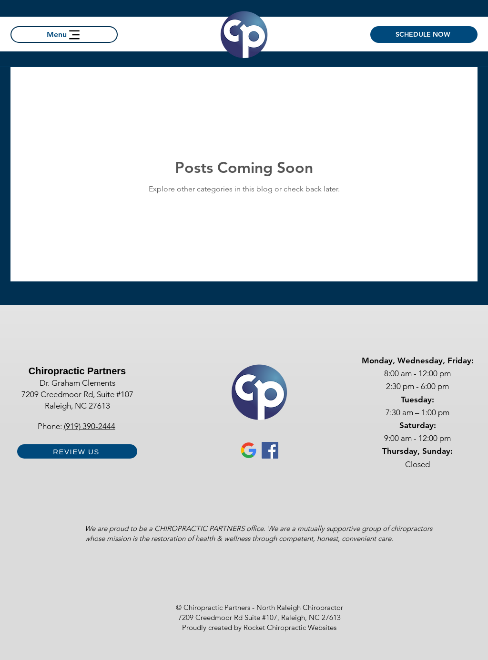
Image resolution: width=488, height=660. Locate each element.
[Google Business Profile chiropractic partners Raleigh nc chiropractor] (248, 450)
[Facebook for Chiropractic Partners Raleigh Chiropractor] (270, 450)
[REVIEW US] (77, 451)
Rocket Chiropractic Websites (290, 627)
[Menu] (64, 34)
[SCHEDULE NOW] (424, 34)
